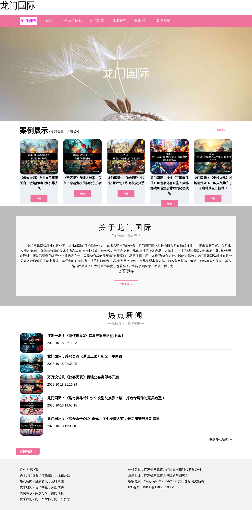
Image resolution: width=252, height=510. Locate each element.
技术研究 (119, 21)
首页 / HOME (29, 469)
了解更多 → (126, 284)
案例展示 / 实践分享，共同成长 (42, 493)
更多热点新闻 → (220, 439)
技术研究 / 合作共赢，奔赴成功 (42, 487)
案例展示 (141, 21)
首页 (49, 21)
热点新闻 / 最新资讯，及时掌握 (42, 481)
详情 (39, 198)
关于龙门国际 (71, 21)
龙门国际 (17, 5)
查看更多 (126, 271)
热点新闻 (97, 21)
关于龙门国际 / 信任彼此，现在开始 (45, 475)
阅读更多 (221, 130)
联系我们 (164, 21)
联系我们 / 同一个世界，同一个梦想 (45, 499)
